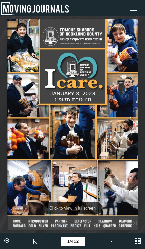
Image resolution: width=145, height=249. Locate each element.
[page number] (73, 241)
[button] (133, 8)
